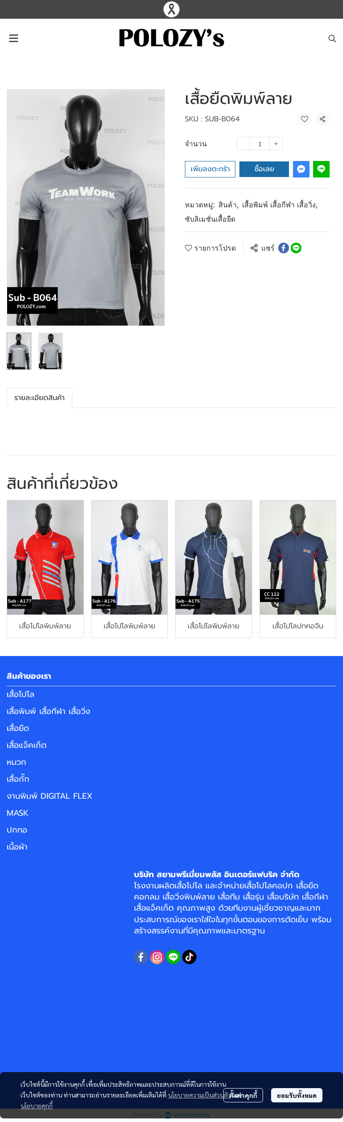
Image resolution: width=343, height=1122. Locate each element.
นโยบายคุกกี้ (37, 1105)
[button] (332, 38)
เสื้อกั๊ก (18, 779)
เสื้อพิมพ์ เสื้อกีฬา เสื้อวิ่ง (280, 204)
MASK (18, 813)
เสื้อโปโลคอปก (268, 885)
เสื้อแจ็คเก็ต (26, 745)
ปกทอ (17, 830)
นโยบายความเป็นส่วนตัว (199, 1095)
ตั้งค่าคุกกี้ (243, 1095)
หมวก (16, 762)
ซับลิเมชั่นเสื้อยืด (210, 218)
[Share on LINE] (296, 248)
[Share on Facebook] (283, 248)
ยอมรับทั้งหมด (297, 1095)
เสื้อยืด (18, 728)
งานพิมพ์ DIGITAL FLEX (49, 796)
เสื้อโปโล (20, 694)
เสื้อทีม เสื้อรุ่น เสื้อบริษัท (258, 897)
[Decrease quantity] (243, 143)
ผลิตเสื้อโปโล (180, 885)
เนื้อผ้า (17, 847)
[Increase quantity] (276, 143)
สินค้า (228, 204)
